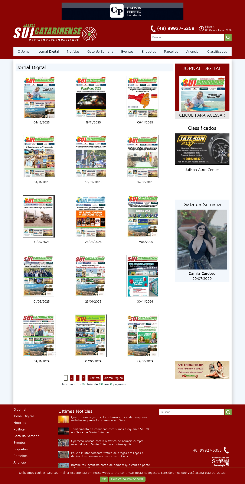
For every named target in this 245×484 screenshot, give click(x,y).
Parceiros (171, 52)
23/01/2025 (93, 301)
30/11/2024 (145, 301)
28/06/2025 (93, 241)
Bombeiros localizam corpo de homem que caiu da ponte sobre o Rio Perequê (110, 466)
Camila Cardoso (202, 274)
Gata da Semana (100, 52)
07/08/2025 (145, 182)
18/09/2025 (93, 182)
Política (19, 429)
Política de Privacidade (127, 479)
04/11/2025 (41, 182)
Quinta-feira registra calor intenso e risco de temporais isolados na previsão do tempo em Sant (109, 419)
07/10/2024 (93, 361)
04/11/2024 (41, 361)
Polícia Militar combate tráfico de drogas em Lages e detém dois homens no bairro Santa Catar (107, 454)
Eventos (127, 52)
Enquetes (149, 52)
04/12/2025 (41, 122)
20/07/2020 (202, 279)
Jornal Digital (49, 52)
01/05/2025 (41, 301)
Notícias (73, 52)
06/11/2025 (145, 122)
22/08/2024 (145, 361)
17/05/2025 (145, 241)
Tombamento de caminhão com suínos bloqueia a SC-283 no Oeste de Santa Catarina (110, 430)
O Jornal (24, 52)
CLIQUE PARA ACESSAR (202, 115)
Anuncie (192, 52)
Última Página (113, 378)
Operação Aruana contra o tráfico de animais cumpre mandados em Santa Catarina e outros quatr (107, 442)
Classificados (217, 52)
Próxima (94, 378)
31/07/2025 (41, 241)
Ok (104, 479)
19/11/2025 (93, 122)
